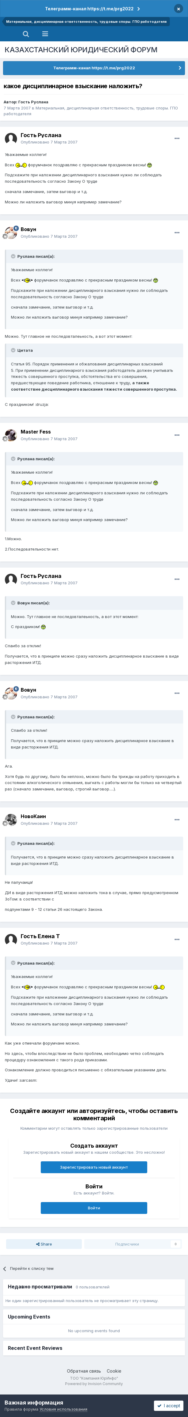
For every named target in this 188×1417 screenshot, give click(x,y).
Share (44, 1244)
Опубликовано (49, 142)
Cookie (114, 1371)
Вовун (28, 229)
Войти (94, 1207)
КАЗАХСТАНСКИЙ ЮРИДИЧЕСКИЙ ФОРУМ (81, 49)
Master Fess (36, 432)
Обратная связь (84, 1371)
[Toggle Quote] (13, 256)
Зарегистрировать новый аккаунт (94, 1167)
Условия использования (63, 1409)
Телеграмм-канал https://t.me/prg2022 (89, 8)
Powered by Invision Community (94, 1383)
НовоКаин (33, 816)
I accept (168, 1405)
